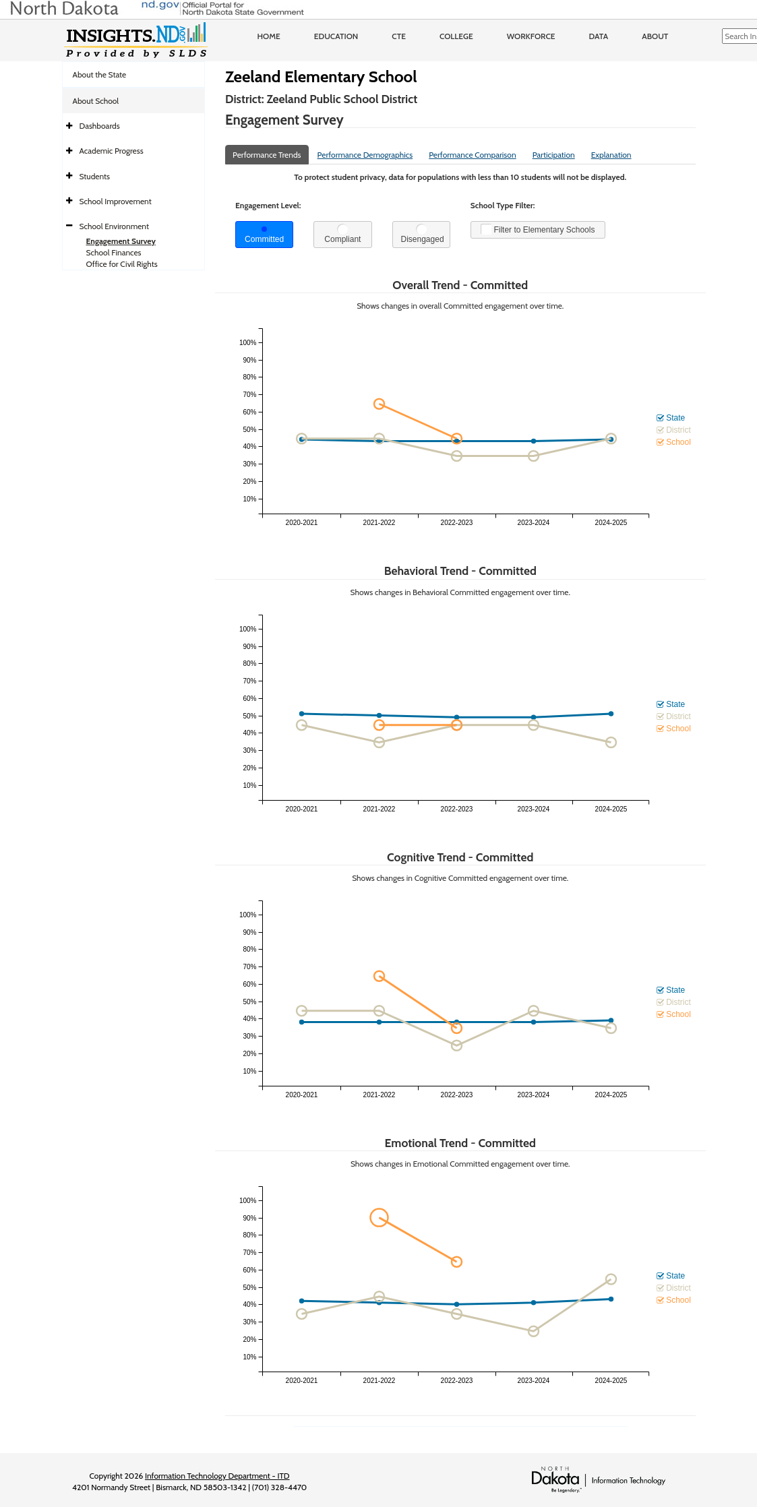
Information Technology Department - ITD (217, 1476)
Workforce (531, 36)
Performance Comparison (472, 155)
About (655, 36)
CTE (399, 36)
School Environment (115, 226)
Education (336, 36)
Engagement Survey (121, 241)
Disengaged (422, 234)
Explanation (611, 155)
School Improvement (116, 201)
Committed (264, 235)
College (456, 36)
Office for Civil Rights (122, 264)
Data (599, 36)
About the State (100, 74)
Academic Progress (112, 151)
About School (96, 101)
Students (95, 176)
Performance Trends (267, 155)
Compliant (342, 234)
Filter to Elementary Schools (538, 229)
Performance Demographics (365, 155)
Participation (554, 155)
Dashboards (100, 126)
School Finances (114, 252)
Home (269, 36)
